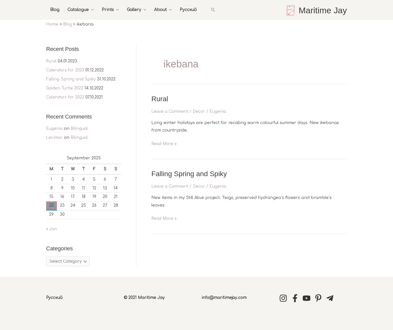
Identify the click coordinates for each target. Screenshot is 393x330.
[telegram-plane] (331, 298)
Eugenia (54, 128)
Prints (108, 10)
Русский (188, 10)
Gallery (134, 10)
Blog (54, 10)
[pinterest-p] (319, 298)
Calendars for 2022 (65, 97)
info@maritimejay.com (225, 298)
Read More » (164, 143)
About (160, 10)
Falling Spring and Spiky (72, 79)
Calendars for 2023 (65, 70)
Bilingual (80, 128)
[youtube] (308, 298)
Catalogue (78, 10)
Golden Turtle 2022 (65, 88)
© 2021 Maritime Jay (144, 298)
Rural (51, 61)
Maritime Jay (322, 10)
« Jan (51, 229)
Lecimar (54, 137)
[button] (213, 10)
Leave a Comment (170, 111)
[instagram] (284, 298)
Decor (199, 111)
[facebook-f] (296, 298)
